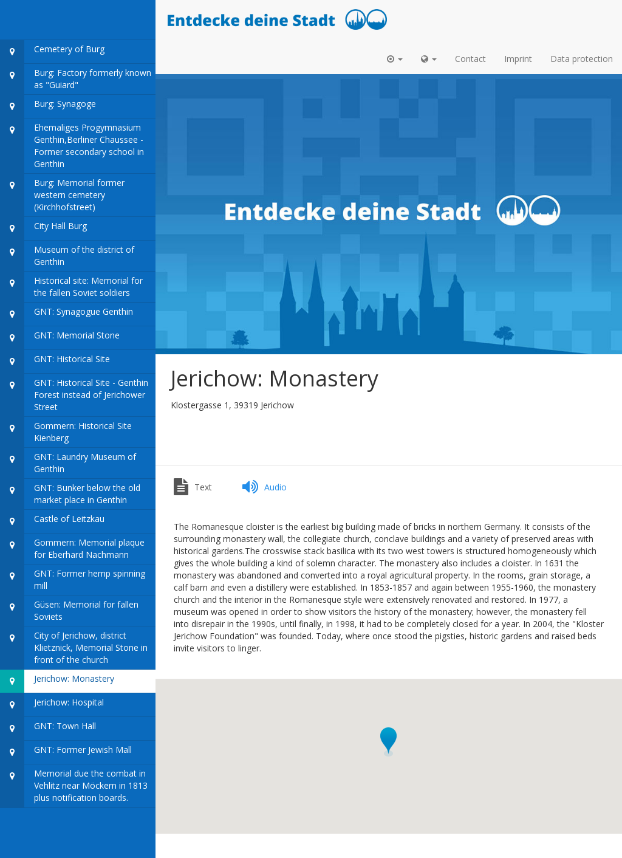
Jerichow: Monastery (57, 681)
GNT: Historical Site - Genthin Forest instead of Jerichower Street (74, 395)
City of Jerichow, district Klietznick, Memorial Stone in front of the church (74, 648)
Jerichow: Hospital (52, 705)
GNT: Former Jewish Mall (66, 752)
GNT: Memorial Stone (60, 338)
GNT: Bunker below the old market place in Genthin (70, 494)
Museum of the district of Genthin (67, 256)
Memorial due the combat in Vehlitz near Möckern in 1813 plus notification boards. (74, 786)
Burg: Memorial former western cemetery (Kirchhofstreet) (62, 195)
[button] (395, 59)
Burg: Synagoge (48, 106)
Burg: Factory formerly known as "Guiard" (75, 79)
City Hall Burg (43, 229)
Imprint (518, 58)
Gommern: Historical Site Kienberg (66, 432)
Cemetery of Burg (52, 52)
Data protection (581, 58)
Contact (470, 58)
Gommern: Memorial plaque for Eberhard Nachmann (72, 549)
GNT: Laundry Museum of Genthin (68, 463)
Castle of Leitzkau (52, 522)
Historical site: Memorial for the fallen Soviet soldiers (71, 287)
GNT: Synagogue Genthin (66, 314)
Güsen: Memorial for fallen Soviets (69, 610)
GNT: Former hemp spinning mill (72, 580)
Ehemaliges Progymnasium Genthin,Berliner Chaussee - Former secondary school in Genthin (72, 146)
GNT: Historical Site (55, 362)
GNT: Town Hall (48, 729)
